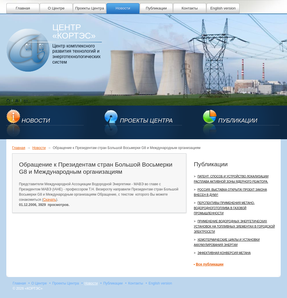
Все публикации (209, 264)
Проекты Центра (89, 8)
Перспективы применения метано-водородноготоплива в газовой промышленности (224, 208)
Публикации (156, 8)
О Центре (56, 8)
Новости (123, 8)
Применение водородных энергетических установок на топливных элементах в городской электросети (234, 226)
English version (223, 8)
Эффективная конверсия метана (224, 253)
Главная (23, 8)
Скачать (49, 200)
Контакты (189, 8)
